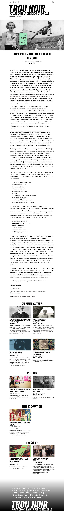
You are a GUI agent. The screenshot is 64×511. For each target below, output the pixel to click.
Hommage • (32, 497)
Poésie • (14, 497)
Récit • (26, 495)
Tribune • (15, 495)
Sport (28, 296)
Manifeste (12, 354)
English (19, 16)
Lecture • (47, 490)
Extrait (34, 460)
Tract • (45, 488)
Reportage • (29, 490)
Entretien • (21, 488)
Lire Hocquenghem (16, 352)
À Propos (11, 463)
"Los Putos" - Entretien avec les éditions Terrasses (20, 390)
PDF (34, 63)
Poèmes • (36, 493)
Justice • (42, 490)
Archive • (40, 488)
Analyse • (15, 488)
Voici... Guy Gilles (39, 320)
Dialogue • (21, 495)
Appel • (26, 497)
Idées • (39, 497)
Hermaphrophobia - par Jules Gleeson (20, 423)
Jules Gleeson (14, 428)
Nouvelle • (29, 493)
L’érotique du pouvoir (40, 459)
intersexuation (22, 296)
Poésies (15, 296)
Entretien (12, 393)
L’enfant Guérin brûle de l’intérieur (42, 353)
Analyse (11, 321)
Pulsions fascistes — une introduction (19, 460)
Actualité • (15, 490)
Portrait (35, 356)
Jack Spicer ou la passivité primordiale (43, 390)
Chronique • (42, 493)
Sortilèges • (20, 497)
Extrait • (41, 495)
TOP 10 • (31, 495)
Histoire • (36, 490)
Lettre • (47, 495)
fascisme (33, 296)
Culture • (27, 488)
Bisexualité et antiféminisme (20, 320)
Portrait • (15, 493)
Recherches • (22, 493)
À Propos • (34, 488)
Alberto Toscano (37, 462)
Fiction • (36, 495)
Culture (35, 321)
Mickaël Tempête (14, 323)
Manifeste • (22, 490)
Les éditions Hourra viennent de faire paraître (26, 96)
